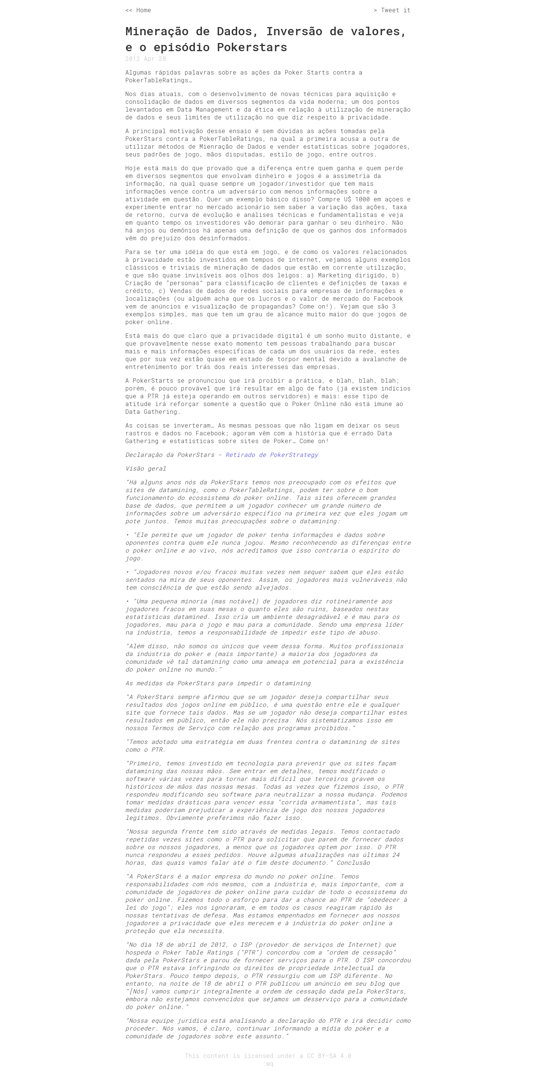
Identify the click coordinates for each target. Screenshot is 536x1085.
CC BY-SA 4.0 (329, 1055)
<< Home (138, 10)
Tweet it (396, 10)
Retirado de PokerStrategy (271, 454)
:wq (268, 1063)
